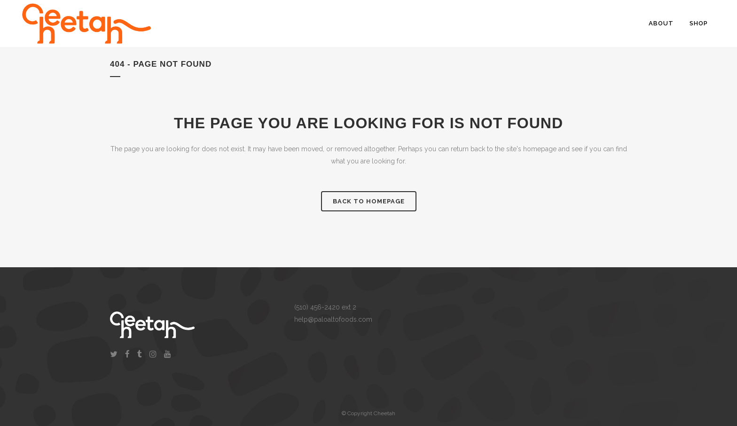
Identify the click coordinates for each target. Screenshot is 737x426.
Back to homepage (369, 201)
